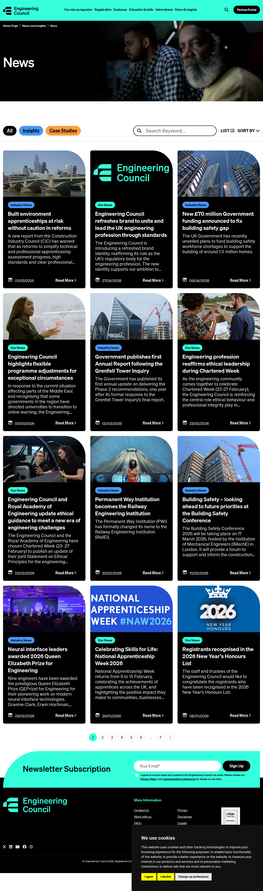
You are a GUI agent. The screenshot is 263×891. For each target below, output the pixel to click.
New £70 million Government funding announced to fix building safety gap (217, 224)
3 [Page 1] (112, 754)
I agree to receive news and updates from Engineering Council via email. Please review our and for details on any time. (192, 795)
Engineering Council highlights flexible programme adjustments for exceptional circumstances (42, 376)
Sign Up (235, 783)
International (164, 9)
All (10, 131)
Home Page (10, 26)
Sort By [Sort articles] (249, 131)
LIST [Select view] (228, 131)
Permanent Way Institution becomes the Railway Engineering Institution (131, 518)
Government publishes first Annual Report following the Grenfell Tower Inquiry (126, 373)
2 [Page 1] (102, 754)
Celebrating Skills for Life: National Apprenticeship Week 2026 (130, 674)
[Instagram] (31, 865)
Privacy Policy (148, 797)
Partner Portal (246, 9)
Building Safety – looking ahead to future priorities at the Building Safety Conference (216, 522)
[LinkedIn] (10, 865)
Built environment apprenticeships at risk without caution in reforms (43, 220)
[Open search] (226, 9)
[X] (4, 865)
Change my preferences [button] (193, 876)
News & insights (186, 9)
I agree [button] (148, 876)
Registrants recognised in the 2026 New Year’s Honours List (217, 674)
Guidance (120, 9)
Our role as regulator (78, 9)
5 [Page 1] (131, 754)
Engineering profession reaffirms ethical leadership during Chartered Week (214, 373)
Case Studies (67, 131)
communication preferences (179, 797)
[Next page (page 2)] (170, 755)
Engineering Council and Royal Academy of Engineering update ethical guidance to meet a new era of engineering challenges (43, 529)
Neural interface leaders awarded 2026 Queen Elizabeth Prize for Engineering (41, 677)
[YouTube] (18, 865)
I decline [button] (165, 876)
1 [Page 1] (93, 754)
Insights (33, 131)
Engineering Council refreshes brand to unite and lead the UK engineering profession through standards (127, 227)
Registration (103, 9)
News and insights (34, 26)
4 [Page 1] (122, 754)
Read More (64, 286)
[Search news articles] (175, 131)
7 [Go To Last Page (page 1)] (160, 754)
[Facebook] (24, 865)
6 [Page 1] (141, 754)
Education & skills (141, 9)
